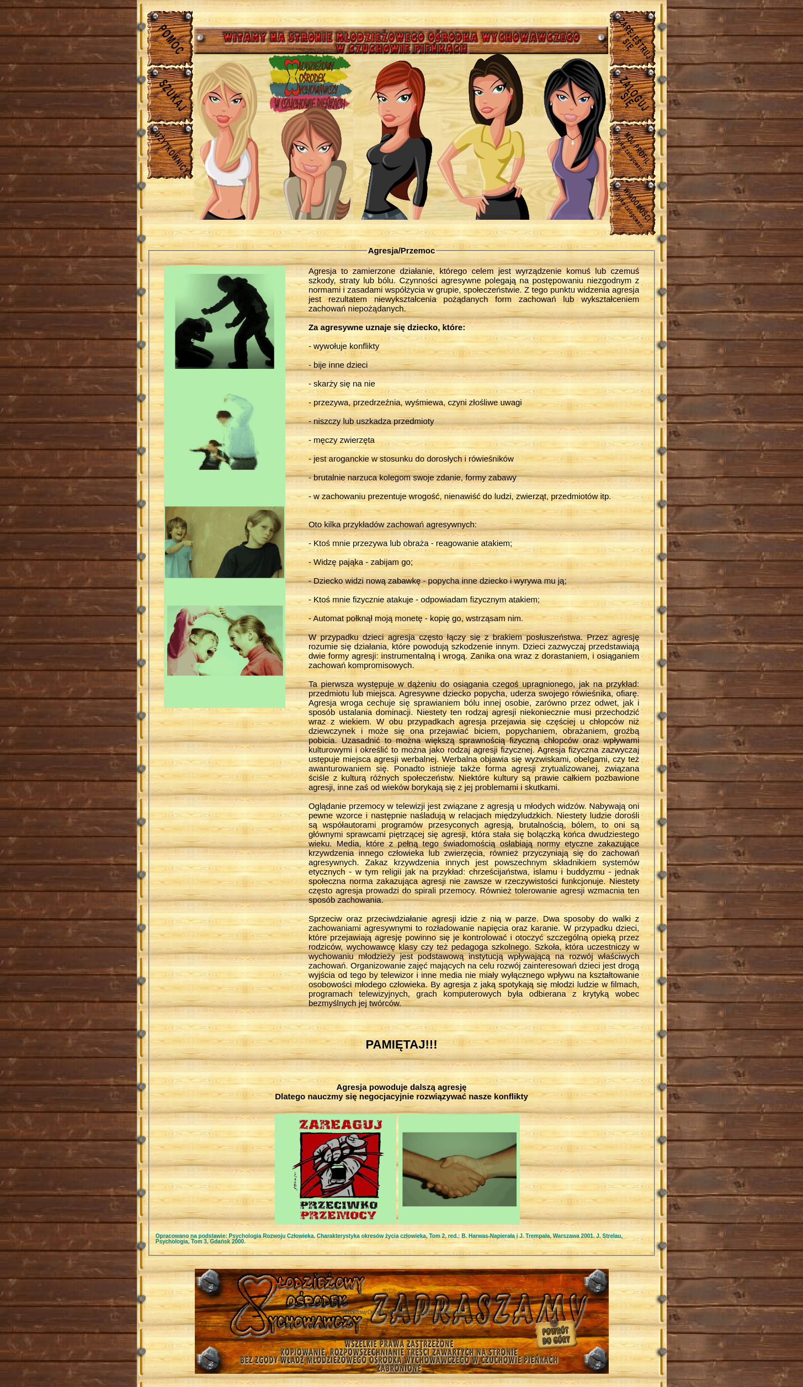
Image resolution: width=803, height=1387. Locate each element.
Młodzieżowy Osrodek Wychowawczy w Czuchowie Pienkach (401, 1312)
